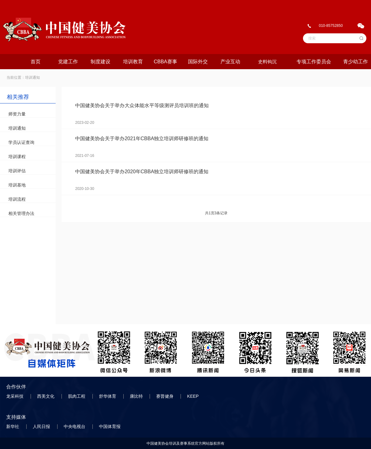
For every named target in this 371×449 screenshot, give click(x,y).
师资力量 (17, 113)
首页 (36, 61)
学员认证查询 (21, 142)
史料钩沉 (267, 61)
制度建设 (100, 61)
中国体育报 (110, 426)
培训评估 (17, 170)
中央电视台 (75, 426)
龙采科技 (15, 396)
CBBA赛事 (165, 61)
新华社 (13, 426)
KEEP (193, 396)
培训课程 (17, 156)
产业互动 (230, 61)
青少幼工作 (355, 61)
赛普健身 (165, 396)
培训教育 (133, 61)
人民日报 (42, 426)
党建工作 (68, 61)
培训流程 (17, 199)
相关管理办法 (21, 213)
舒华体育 (108, 396)
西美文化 (46, 396)
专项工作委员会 (313, 61)
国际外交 (198, 61)
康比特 (137, 396)
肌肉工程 (77, 396)
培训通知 (17, 128)
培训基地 (17, 185)
